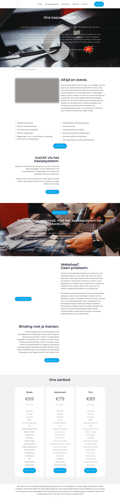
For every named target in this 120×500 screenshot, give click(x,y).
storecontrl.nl (60, 498)
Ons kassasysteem (52, 4)
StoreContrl (65, 4)
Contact (84, 4)
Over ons (75, 4)
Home (40, 4)
